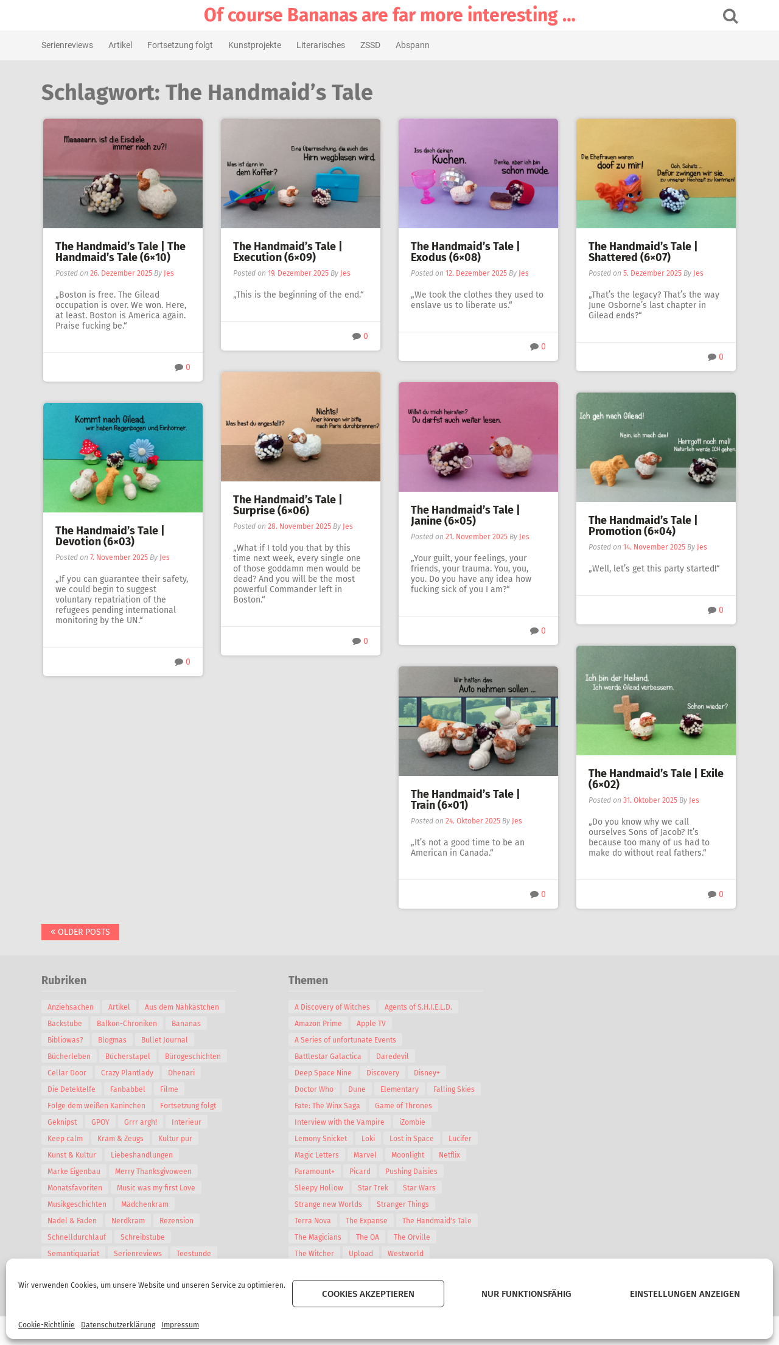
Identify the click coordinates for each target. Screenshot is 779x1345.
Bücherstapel (128, 1056)
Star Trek (373, 1188)
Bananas (186, 1023)
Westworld (406, 1253)
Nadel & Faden (72, 1221)
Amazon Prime (319, 1023)
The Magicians (318, 1237)
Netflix (450, 1155)
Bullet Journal (165, 1040)
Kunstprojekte (255, 45)
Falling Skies (454, 1089)
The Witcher (315, 1253)
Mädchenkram (145, 1204)
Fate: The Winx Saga (328, 1106)
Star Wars (419, 1188)
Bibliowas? (66, 1040)
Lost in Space (412, 1138)
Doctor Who (314, 1089)
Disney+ (427, 1073)
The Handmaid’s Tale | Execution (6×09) (288, 252)
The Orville (412, 1237)
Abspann (413, 45)
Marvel (365, 1155)
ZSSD (371, 45)
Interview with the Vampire (340, 1122)
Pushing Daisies (412, 1171)
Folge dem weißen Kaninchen (97, 1106)
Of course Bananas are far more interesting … (390, 15)
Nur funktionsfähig (526, 1293)
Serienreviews (68, 45)
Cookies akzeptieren (368, 1293)
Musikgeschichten (77, 1204)
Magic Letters (317, 1155)
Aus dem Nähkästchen (182, 1007)
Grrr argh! (141, 1122)
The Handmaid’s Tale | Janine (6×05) (465, 515)
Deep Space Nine (323, 1073)
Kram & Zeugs (121, 1138)
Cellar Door (67, 1073)
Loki (369, 1138)
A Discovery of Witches (333, 1007)
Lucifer (460, 1138)
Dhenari (182, 1073)
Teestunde (194, 1253)
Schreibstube (143, 1237)
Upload (361, 1253)
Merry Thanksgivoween (154, 1171)
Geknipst (62, 1122)
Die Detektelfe (72, 1089)
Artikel (121, 45)
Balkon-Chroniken (127, 1023)
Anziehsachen (71, 1007)
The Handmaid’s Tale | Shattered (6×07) (643, 252)
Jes (169, 273)
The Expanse (367, 1221)
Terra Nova (313, 1221)
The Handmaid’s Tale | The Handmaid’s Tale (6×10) (120, 252)
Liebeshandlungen (142, 1155)
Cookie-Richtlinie (46, 1325)
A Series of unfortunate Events (346, 1040)
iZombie (413, 1122)
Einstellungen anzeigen (685, 1293)
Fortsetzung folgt (181, 45)
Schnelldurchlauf (77, 1237)
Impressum (180, 1325)
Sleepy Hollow (319, 1188)
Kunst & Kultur (72, 1155)
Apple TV (371, 1023)
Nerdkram (128, 1221)
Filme (170, 1089)
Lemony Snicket (321, 1138)
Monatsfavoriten (75, 1188)
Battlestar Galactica (328, 1056)
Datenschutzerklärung (118, 1325)
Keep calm (65, 1138)
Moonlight (408, 1155)
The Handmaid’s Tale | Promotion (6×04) (643, 526)
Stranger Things (403, 1204)
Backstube (65, 1023)
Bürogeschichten (194, 1056)
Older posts (81, 932)
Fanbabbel (128, 1089)
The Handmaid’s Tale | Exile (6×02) (656, 779)
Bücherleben (69, 1056)
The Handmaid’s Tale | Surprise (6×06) (288, 505)
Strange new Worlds (329, 1204)
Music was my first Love (156, 1188)
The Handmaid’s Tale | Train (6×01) (465, 800)
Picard (360, 1171)
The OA (368, 1237)
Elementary (400, 1089)
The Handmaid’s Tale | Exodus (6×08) (465, 252)
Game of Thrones (404, 1106)
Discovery (383, 1073)
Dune (357, 1089)
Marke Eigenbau (74, 1171)
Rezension (177, 1221)
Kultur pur (176, 1138)
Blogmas (113, 1040)
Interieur (187, 1122)
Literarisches (321, 45)
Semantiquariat (74, 1253)
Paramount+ (315, 1171)
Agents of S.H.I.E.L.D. (419, 1007)
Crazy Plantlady (128, 1073)
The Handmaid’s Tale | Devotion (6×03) (110, 536)
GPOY (101, 1122)
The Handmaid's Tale (437, 1221)
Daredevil (393, 1056)
